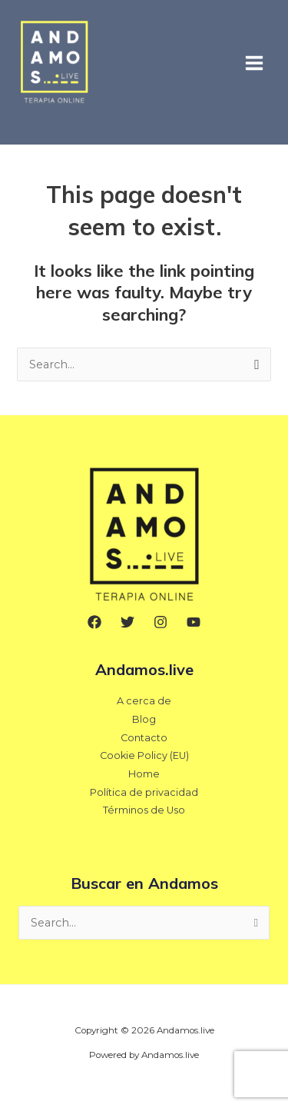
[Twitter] (127, 622)
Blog (144, 719)
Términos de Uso (144, 810)
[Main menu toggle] (254, 62)
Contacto (144, 738)
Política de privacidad (144, 792)
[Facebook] (94, 622)
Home (144, 774)
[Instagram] (160, 622)
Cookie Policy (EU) (144, 755)
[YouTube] (193, 622)
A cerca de (144, 701)
